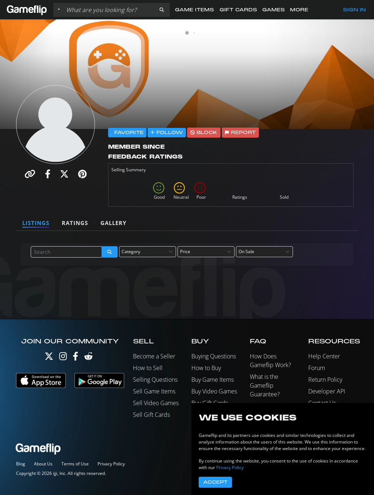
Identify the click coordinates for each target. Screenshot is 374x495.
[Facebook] (75, 358)
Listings (35, 222)
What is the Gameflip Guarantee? (265, 385)
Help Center (324, 356)
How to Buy (206, 368)
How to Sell (148, 368)
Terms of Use (75, 464)
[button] (162, 10)
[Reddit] (88, 358)
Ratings (75, 222)
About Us (43, 464)
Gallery (113, 222)
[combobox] (147, 251)
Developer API (326, 391)
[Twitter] (49, 358)
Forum (316, 368)
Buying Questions (213, 356)
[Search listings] (108, 10)
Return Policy (325, 380)
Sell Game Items (154, 391)
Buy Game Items (212, 380)
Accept (215, 482)
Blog (20, 464)
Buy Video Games (214, 391)
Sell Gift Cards (151, 415)
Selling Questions (155, 380)
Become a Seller (154, 356)
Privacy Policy (111, 464)
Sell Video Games (156, 403)
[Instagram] (63, 358)
